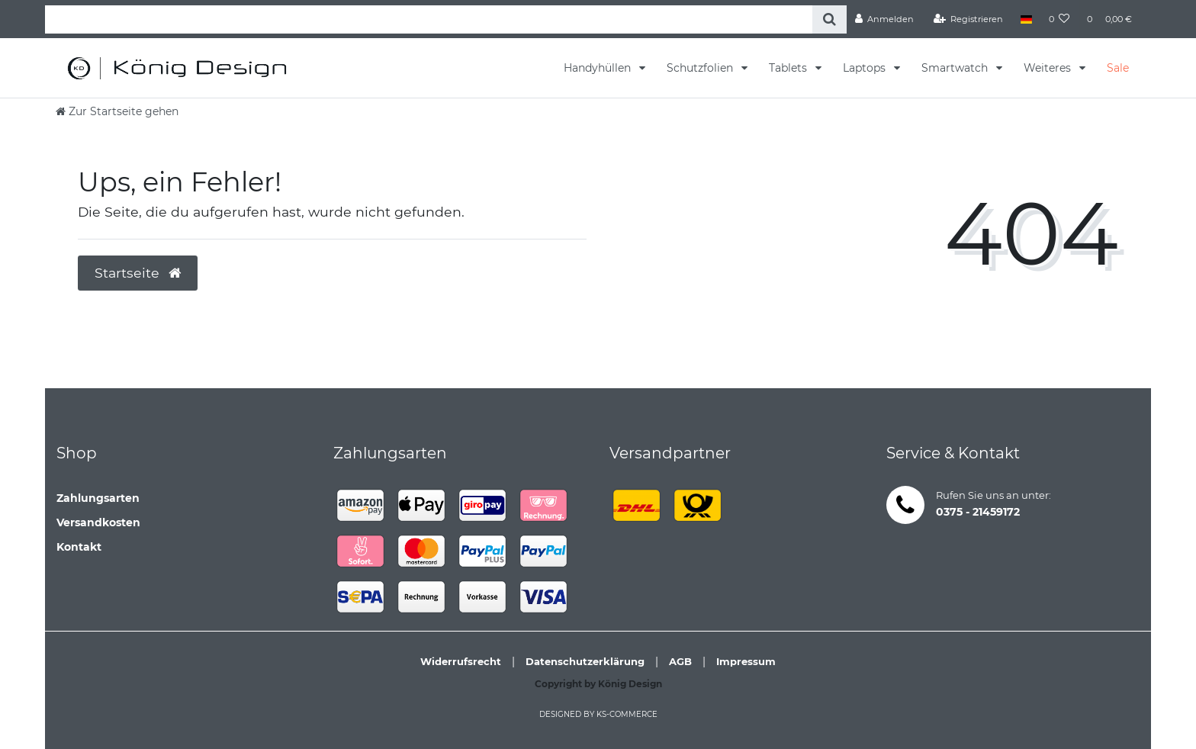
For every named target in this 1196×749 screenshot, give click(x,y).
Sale (1118, 68)
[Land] (1025, 19)
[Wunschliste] (1059, 19)
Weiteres (1049, 68)
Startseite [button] (138, 273)
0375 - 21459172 (978, 512)
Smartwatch (956, 68)
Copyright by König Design (598, 684)
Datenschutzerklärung (585, 661)
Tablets (789, 68)
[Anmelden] (885, 19)
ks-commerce (626, 714)
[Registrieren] (968, 19)
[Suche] (829, 19)
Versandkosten (98, 522)
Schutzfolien (701, 68)
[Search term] (428, 19)
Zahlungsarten (98, 498)
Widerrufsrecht (460, 661)
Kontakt (78, 547)
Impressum (746, 661)
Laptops (866, 68)
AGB (680, 661)
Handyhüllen (599, 68)
